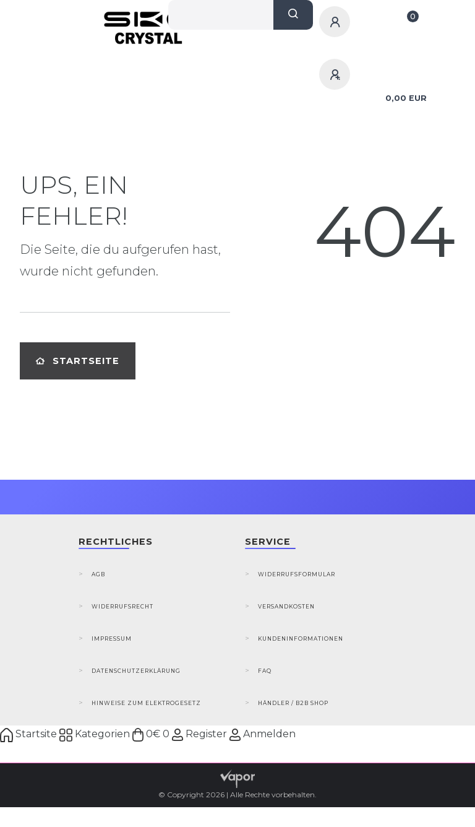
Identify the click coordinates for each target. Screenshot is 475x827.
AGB (98, 574)
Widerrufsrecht (122, 606)
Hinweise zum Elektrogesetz (146, 702)
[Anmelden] (336, 21)
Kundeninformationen (300, 638)
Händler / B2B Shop (293, 702)
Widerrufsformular (296, 574)
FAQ (265, 670)
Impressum (112, 638)
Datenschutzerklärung (136, 670)
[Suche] (293, 15)
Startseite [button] (77, 360)
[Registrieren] (336, 74)
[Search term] (221, 15)
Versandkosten (286, 606)
